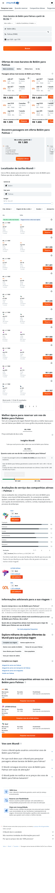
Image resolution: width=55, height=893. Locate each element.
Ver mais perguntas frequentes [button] (27, 626)
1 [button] (21, 406)
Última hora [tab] (28, 69)
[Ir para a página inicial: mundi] (12, 3)
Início (4, 845)
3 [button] (29, 406)
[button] (3, 3)
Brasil (9, 845)
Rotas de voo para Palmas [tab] (33, 644)
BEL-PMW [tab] (27, 429)
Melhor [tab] (19, 69)
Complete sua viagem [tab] (10, 639)
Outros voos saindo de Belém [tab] (12, 644)
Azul (11, 508)
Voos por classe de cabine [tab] (11, 653)
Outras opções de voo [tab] (27, 639)
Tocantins (16, 845)
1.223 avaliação (15, 585)
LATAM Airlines (15, 565)
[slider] (52, 203)
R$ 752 (6, 19)
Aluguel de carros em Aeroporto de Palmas (16, 665)
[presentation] (11, 19)
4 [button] (33, 406)
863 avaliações (15, 513)
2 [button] (25, 406)
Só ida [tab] (38, 69)
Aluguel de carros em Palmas (11, 662)
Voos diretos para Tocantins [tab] (12, 648)
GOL (11, 580)
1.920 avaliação (15, 571)
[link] (23, 159)
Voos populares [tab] (30, 648)
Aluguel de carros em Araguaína (12, 667)
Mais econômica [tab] (8, 69)
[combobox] (8, 23)
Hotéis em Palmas (8, 670)
